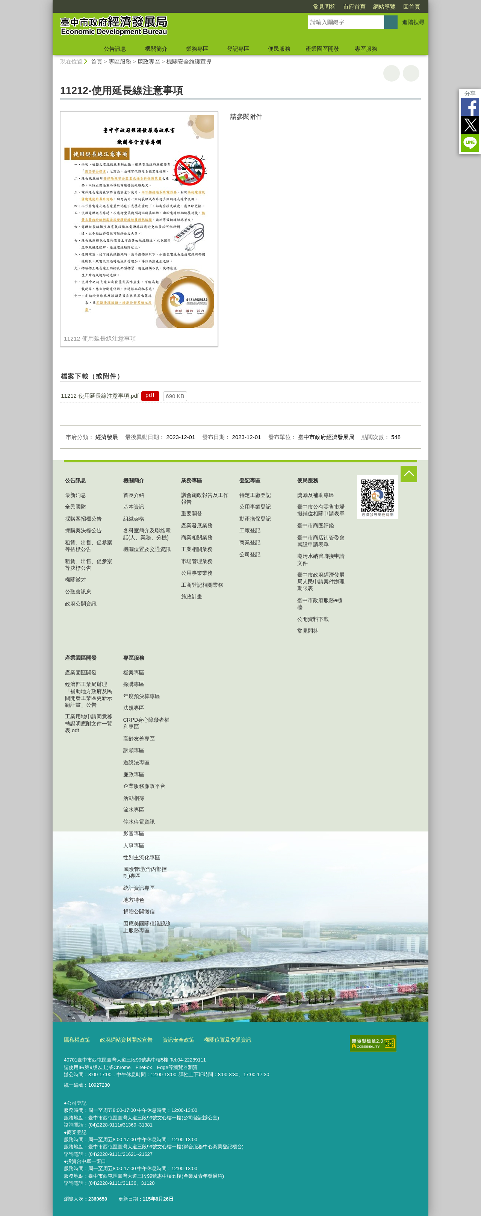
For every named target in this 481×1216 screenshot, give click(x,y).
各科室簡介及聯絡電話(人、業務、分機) (147, 533)
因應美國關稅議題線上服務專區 (147, 927)
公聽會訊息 (78, 592)
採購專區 (133, 684)
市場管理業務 (197, 561)
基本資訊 (133, 507)
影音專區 (133, 833)
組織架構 (133, 519)
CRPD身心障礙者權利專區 (146, 723)
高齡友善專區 (139, 739)
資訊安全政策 (171, 1039)
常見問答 (324, 6)
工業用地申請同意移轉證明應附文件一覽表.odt (88, 723)
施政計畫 (191, 597)
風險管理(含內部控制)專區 (145, 872)
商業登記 (249, 542)
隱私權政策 (76, 1039)
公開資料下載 (313, 619)
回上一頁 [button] (411, 73)
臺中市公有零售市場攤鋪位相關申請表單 (321, 510)
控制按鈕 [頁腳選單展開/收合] (409, 474)
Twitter (470, 125)
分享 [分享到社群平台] (470, 93)
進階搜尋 (413, 22)
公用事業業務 (197, 573)
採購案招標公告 (83, 519)
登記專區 (238, 48)
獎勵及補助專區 (315, 495)
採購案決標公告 (83, 530)
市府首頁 (354, 6)
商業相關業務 (197, 538)
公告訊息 (115, 48)
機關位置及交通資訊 (147, 549)
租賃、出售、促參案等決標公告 (88, 564)
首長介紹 (133, 495)
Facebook (470, 107)
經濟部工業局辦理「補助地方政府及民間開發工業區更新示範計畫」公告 (88, 694)
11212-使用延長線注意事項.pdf (100, 395)
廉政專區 (149, 61)
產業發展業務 (197, 525)
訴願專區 (133, 750)
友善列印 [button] (391, 73)
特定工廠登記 (255, 495)
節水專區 (133, 810)
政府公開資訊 (81, 604)
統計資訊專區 (139, 888)
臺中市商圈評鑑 (315, 525)
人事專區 (133, 845)
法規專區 (133, 708)
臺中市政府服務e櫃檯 (319, 603)
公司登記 (249, 554)
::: (49, 3)
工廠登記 (249, 530)
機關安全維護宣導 (189, 61)
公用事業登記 (255, 507)
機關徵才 (75, 580)
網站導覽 (384, 6)
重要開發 (191, 513)
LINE (470, 143)
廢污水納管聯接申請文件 (321, 559)
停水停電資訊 (139, 822)
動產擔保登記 (255, 519)
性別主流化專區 (141, 857)
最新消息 (75, 495)
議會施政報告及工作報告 (204, 498)
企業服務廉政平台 (144, 786)
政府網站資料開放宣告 (122, 1039)
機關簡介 (156, 48)
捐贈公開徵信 (139, 912)
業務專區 (197, 48)
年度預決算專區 (141, 696)
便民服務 (279, 48)
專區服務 (366, 48)
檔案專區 (133, 672)
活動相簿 (133, 798)
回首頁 (411, 6)
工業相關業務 (197, 549)
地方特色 (133, 900)
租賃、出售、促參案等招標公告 (88, 545)
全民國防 (75, 507)
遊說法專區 (136, 762)
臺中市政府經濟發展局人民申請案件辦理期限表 (321, 581)
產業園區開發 (322, 48)
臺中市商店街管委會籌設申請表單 (321, 541)
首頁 (96, 61)
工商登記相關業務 (202, 585)
